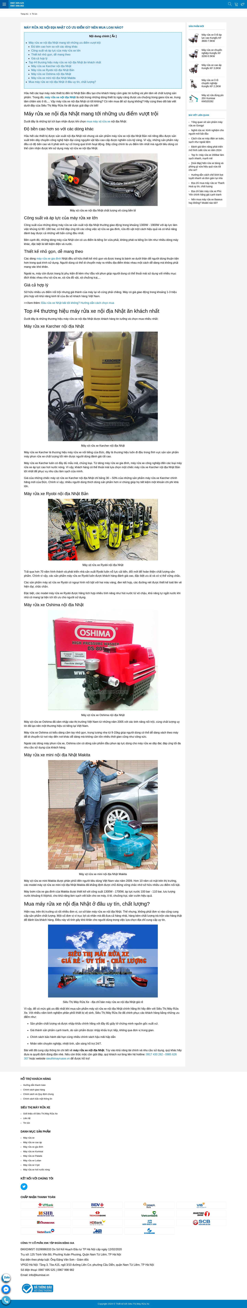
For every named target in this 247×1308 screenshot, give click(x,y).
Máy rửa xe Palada (32, 1156)
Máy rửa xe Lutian (32, 1160)
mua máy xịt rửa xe (98, 121)
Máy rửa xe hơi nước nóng (36, 1169)
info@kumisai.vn (39, 1275)
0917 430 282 (154, 1054)
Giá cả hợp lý (39, 58)
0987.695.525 (17, 3)
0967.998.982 (17, 5)
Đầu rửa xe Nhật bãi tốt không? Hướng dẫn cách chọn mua (77, 302)
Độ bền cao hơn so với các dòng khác (54, 46)
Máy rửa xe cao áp (32, 1142)
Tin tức (26, 1123)
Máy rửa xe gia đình (33, 1147)
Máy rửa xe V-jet (31, 1165)
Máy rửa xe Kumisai (33, 1151)
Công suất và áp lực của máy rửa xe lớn (56, 50)
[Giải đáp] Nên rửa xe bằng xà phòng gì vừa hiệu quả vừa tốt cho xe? (206, 166)
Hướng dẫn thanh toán (34, 1085)
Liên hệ (26, 1118)
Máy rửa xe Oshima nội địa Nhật (51, 74)
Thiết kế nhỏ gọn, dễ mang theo (50, 54)
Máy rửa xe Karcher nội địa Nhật (51, 66)
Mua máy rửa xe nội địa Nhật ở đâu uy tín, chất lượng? (62, 81)
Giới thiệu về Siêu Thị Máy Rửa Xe (40, 1113)
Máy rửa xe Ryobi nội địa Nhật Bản (52, 70)
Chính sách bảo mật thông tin (37, 1098)
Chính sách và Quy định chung (38, 1094)
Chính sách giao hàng (34, 1089)
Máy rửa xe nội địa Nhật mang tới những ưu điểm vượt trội (65, 42)
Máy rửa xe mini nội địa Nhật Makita (53, 78)
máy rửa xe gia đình (49, 258)
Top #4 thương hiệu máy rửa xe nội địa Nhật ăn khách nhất (65, 62)
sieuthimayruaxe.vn (58, 1058)
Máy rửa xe (28, 1137)
